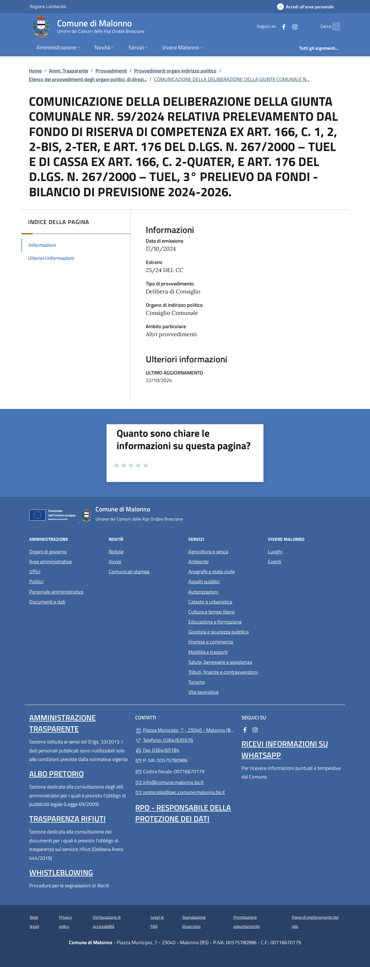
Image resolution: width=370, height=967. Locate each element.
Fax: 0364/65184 (157, 750)
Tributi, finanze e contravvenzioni (223, 672)
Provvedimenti (111, 70)
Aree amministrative (50, 561)
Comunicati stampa (129, 571)
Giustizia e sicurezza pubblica (218, 632)
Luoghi (275, 551)
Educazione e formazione (215, 622)
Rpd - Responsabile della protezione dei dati (183, 813)
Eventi (274, 561)
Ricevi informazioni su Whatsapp (284, 749)
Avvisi (115, 561)
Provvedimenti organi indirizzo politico (175, 70)
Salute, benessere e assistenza (220, 662)
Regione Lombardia (48, 6)
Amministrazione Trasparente (62, 723)
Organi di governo (48, 551)
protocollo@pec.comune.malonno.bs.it (180, 792)
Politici (36, 581)
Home (35, 70)
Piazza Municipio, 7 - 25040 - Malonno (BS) (185, 729)
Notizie (116, 551)
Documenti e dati (47, 602)
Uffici (34, 571)
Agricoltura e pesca (208, 551)
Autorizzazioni (203, 592)
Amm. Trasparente (68, 70)
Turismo (196, 682)
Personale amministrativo (56, 592)
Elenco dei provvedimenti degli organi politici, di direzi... (88, 79)
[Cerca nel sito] (333, 26)
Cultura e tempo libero (211, 612)
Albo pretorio (56, 774)
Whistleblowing (61, 872)
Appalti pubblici (204, 581)
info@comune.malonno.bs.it (169, 782)
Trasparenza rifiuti (67, 819)
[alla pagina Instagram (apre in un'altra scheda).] (284, 26)
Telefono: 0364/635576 (164, 740)
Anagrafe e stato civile (211, 571)
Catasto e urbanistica (210, 602)
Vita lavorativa (203, 692)
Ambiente (198, 561)
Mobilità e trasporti (208, 652)
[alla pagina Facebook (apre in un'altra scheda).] (272, 26)
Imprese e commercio (210, 641)
